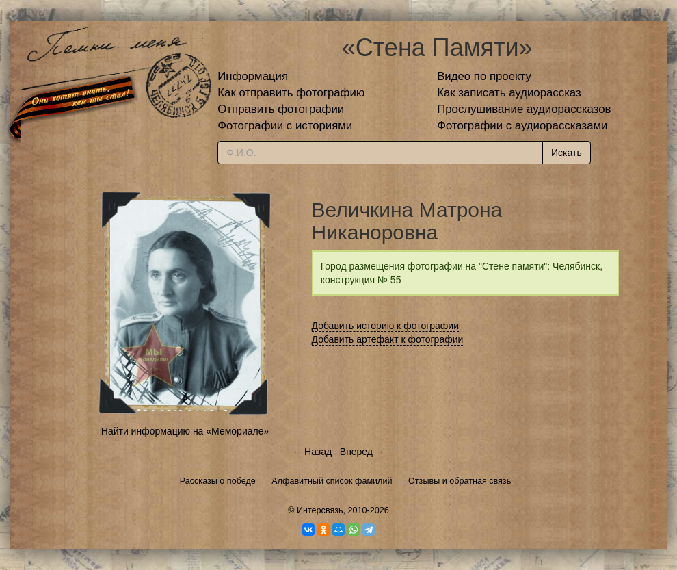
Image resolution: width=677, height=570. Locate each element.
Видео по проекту (484, 76)
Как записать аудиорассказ (509, 92)
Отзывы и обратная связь (459, 481)
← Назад (312, 451)
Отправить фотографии (280, 109)
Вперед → (362, 451)
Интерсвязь (320, 510)
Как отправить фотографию (290, 92)
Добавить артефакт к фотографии (388, 339)
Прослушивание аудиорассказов (524, 109)
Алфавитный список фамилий (331, 481)
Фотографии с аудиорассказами (522, 125)
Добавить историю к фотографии (386, 325)
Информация (252, 76)
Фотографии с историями (284, 125)
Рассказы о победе (218, 481)
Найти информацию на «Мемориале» (185, 431)
